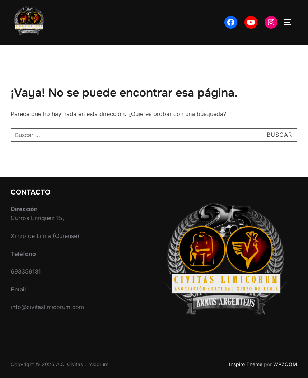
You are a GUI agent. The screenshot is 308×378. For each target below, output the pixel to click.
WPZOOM (285, 364)
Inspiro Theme (245, 364)
